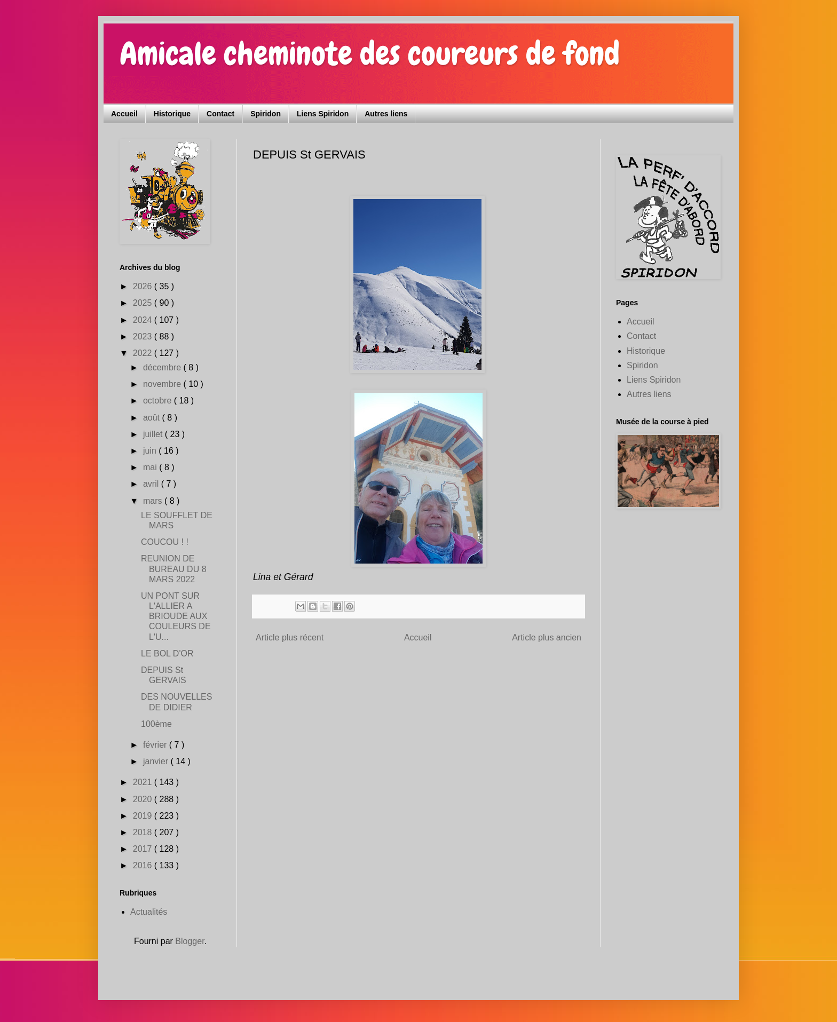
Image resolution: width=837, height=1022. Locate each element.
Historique (172, 113)
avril (152, 483)
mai (151, 467)
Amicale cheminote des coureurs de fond (370, 53)
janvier (157, 761)
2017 (143, 848)
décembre (163, 367)
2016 (143, 865)
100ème (156, 723)
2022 (143, 353)
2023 (143, 336)
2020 (143, 799)
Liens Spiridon (323, 113)
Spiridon (265, 113)
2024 (143, 319)
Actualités (148, 911)
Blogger (189, 941)
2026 (143, 286)
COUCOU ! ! (164, 541)
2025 (143, 302)
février (156, 744)
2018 (143, 832)
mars (153, 500)
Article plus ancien (546, 637)
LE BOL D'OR (167, 653)
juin (151, 450)
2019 (143, 815)
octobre (158, 400)
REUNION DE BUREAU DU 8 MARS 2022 (174, 568)
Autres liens (386, 113)
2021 (143, 782)
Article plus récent (289, 637)
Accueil (124, 113)
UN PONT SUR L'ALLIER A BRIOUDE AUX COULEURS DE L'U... (176, 616)
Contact (220, 113)
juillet (154, 434)
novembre (163, 384)
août (152, 417)
